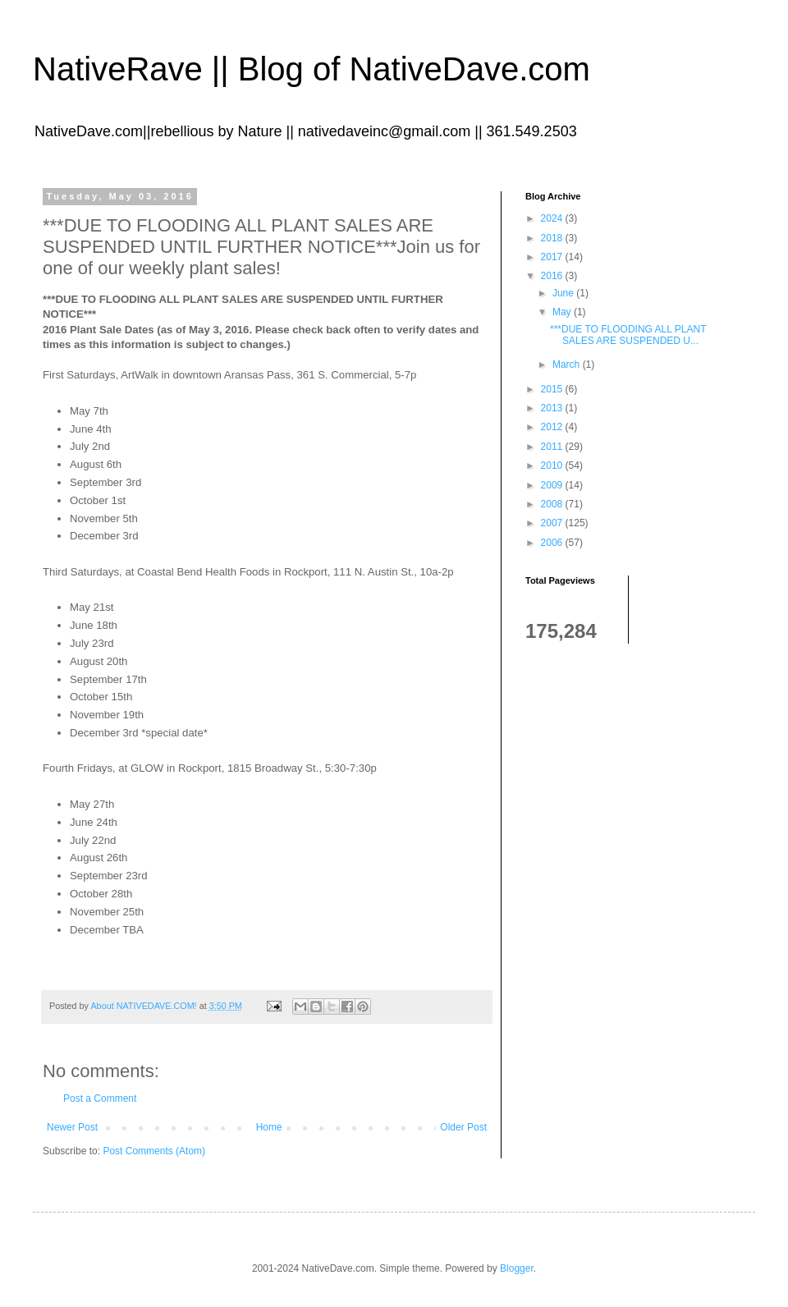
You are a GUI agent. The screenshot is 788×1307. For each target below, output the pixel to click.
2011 (553, 446)
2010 (553, 465)
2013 (553, 408)
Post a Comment (99, 1098)
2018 (553, 238)
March (567, 364)
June (564, 293)
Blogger (517, 1268)
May (563, 312)
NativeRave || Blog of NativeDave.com (311, 69)
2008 (553, 504)
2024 (553, 218)
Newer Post (72, 1127)
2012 (553, 427)
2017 (553, 257)
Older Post (463, 1127)
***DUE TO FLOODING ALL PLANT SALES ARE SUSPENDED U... (628, 334)
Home (269, 1127)
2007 (553, 523)
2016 (553, 276)
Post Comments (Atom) (154, 1151)
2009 (553, 485)
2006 (553, 542)
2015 (553, 389)
